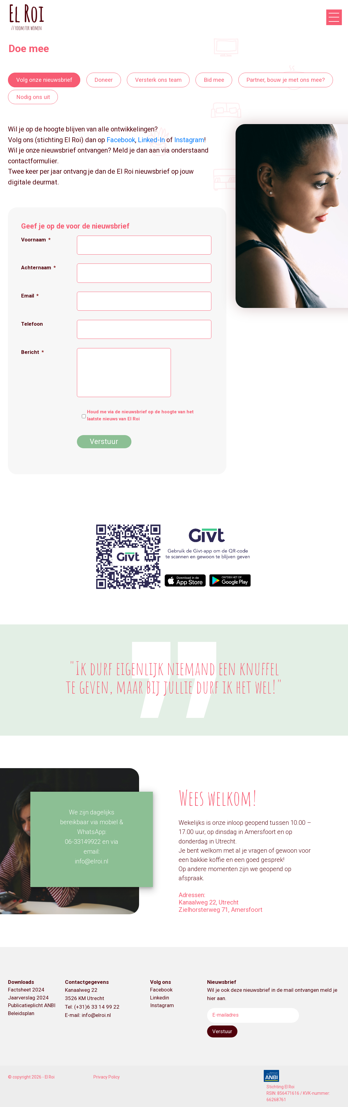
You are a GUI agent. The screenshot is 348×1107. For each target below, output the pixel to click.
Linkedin (159, 998)
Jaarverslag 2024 (28, 998)
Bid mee (214, 80)
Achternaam (38, 267)
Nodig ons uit (33, 96)
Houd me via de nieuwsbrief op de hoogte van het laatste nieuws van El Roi (140, 415)
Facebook (121, 140)
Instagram (189, 140)
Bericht (32, 352)
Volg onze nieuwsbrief (44, 80)
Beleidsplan (21, 1013)
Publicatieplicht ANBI (31, 1005)
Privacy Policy (106, 1077)
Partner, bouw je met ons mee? (285, 80)
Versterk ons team (158, 80)
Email (30, 296)
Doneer (103, 80)
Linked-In (151, 140)
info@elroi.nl (96, 1015)
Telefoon (32, 324)
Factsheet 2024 (26, 990)
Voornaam (36, 240)
